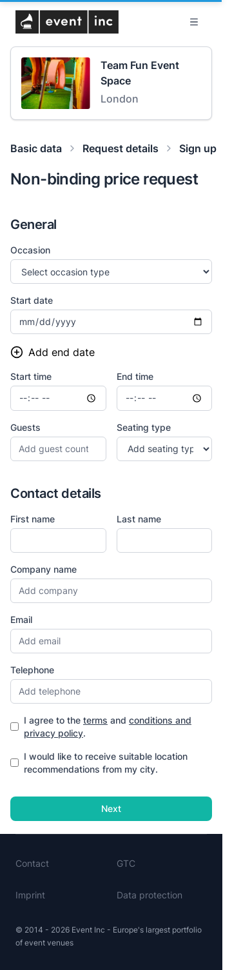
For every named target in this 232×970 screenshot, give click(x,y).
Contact (32, 863)
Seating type (144, 427)
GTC (126, 863)
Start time (31, 376)
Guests (25, 427)
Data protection (149, 894)
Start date (31, 300)
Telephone (32, 669)
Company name (43, 569)
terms (95, 720)
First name (32, 518)
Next (111, 808)
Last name (139, 518)
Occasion (30, 249)
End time (135, 376)
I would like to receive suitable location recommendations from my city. (99, 763)
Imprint (30, 894)
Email (21, 619)
